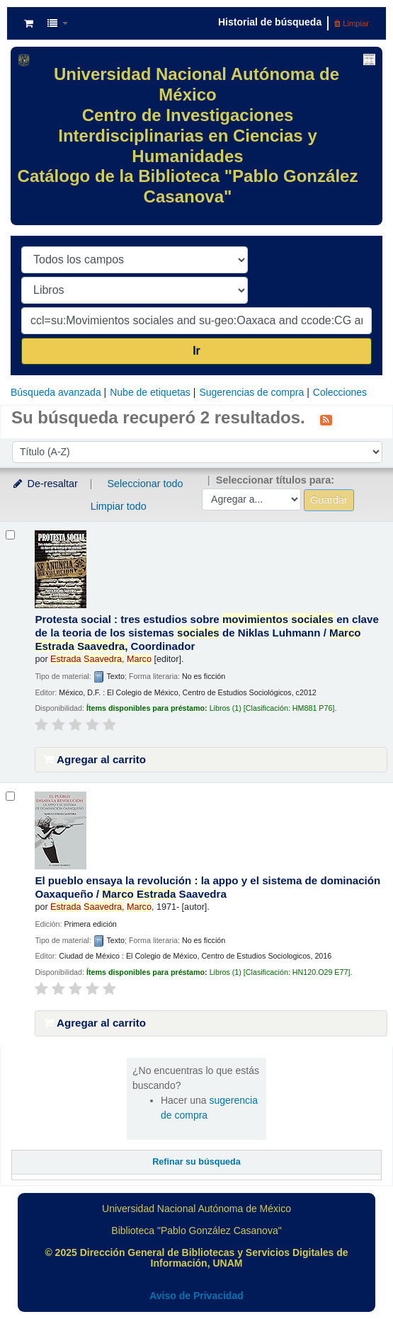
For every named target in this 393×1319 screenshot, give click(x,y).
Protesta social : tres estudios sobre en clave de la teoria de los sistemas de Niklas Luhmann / (206, 632)
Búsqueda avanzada (56, 392)
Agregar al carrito (95, 759)
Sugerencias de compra (251, 392)
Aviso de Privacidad (196, 1295)
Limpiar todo (119, 506)
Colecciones (340, 392)
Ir (196, 351)
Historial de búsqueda (269, 22)
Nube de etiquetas (150, 392)
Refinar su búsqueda (196, 1162)
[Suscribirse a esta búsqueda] (326, 419)
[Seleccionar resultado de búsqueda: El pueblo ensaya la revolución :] (10, 796)
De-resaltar (44, 483)
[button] (28, 23)
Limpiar (351, 23)
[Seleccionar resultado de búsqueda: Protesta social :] (10, 534)
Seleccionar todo (145, 483)
